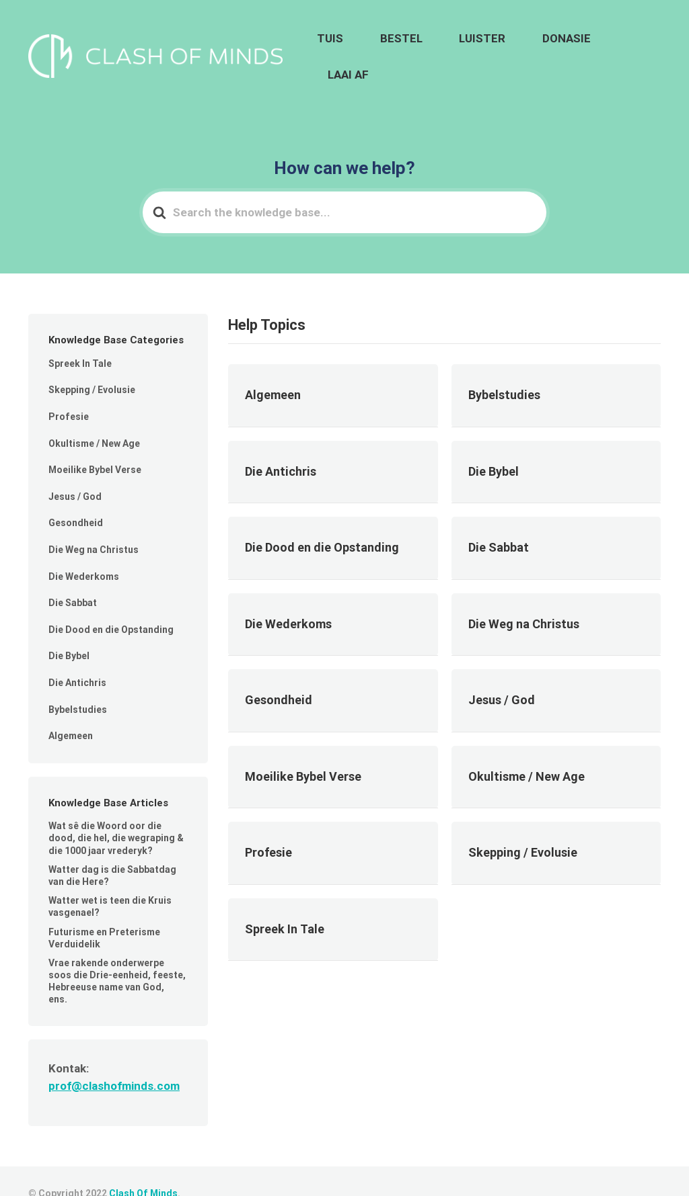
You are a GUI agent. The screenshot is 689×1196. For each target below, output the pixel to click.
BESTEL (447, 44)
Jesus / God (75, 471)
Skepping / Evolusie (91, 364)
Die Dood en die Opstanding (111, 604)
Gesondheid (75, 498)
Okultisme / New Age (94, 418)
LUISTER (509, 44)
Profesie (68, 391)
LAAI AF (636, 44)
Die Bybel (68, 631)
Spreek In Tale (80, 338)
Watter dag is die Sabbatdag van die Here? (112, 850)
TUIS (394, 44)
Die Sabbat (72, 577)
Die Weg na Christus (93, 524)
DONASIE (574, 44)
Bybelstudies (77, 684)
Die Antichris (77, 657)
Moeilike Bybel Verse (94, 444)
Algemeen (70, 710)
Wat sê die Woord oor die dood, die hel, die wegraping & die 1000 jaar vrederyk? (116, 813)
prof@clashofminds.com (114, 1060)
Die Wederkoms (83, 551)
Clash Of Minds (143, 1168)
